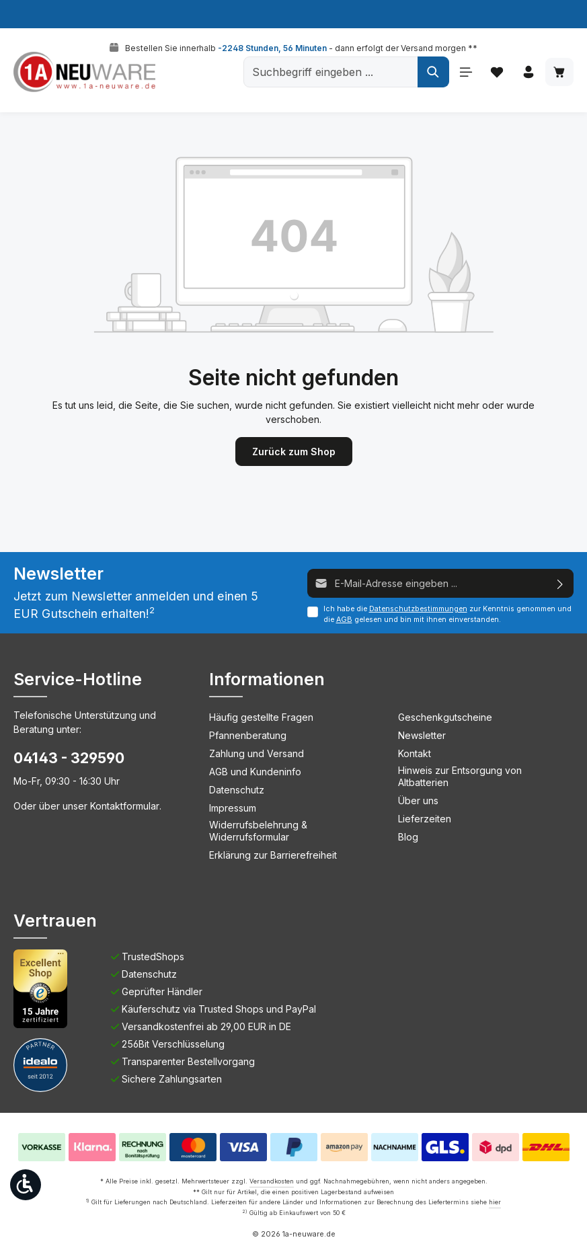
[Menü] (464, 72)
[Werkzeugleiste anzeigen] (25, 1184)
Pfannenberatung (247, 735)
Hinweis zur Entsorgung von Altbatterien (460, 776)
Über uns (418, 800)
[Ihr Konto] (527, 72)
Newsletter (422, 735)
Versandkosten (271, 1181)
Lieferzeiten (424, 818)
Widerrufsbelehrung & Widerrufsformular (258, 831)
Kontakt (414, 753)
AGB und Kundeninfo (255, 771)
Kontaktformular (124, 806)
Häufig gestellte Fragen (261, 717)
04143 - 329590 (68, 758)
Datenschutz (236, 789)
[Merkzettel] (495, 72)
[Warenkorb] (559, 72)
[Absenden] (560, 583)
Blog (408, 837)
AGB (344, 619)
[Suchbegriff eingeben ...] (328, 71)
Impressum (232, 808)
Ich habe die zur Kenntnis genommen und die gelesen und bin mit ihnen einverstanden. (447, 614)
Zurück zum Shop (294, 451)
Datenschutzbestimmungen (418, 608)
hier (495, 1202)
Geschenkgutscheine (445, 717)
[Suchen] (431, 71)
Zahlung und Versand (256, 753)
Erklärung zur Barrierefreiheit (273, 855)
